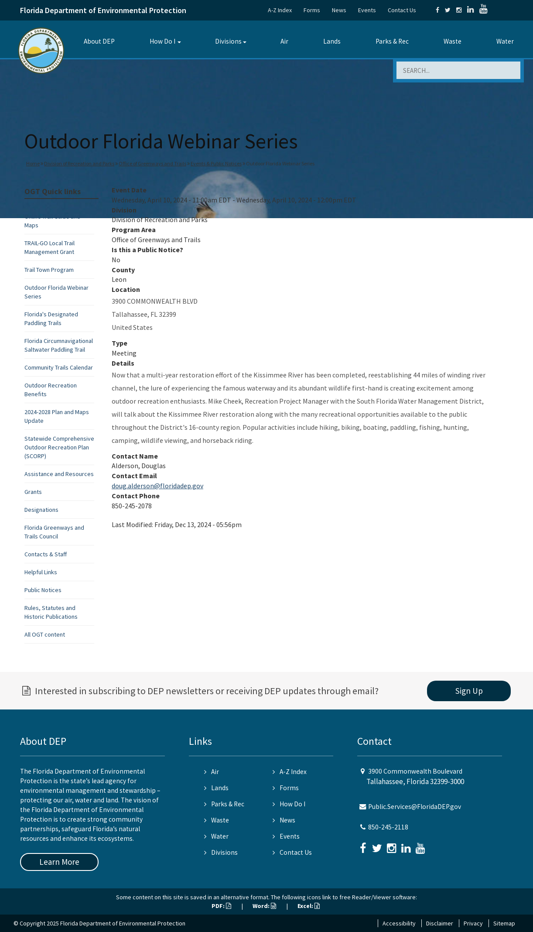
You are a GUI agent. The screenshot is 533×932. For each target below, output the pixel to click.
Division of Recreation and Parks (79, 163)
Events (367, 10)
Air (284, 41)
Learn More (59, 862)
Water (505, 41)
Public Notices (43, 590)
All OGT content (44, 634)
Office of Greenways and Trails (152, 163)
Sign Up (469, 690)
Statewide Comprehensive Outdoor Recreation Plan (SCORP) (59, 447)
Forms (312, 10)
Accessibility (399, 923)
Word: (264, 906)
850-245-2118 (388, 827)
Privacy (473, 923)
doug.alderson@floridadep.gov (157, 485)
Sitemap (504, 923)
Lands (332, 41)
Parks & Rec (392, 41)
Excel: (308, 906)
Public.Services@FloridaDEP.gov (414, 806)
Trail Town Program (49, 270)
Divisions (228, 41)
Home (33, 163)
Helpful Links (40, 572)
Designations (41, 510)
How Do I (162, 41)
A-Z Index (280, 10)
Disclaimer (439, 923)
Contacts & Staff (45, 554)
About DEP (99, 41)
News (339, 10)
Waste (452, 41)
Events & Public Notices (216, 163)
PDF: (221, 906)
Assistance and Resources (59, 474)
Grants (33, 492)
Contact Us (402, 10)
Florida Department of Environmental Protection (103, 10)
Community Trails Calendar (58, 367)
